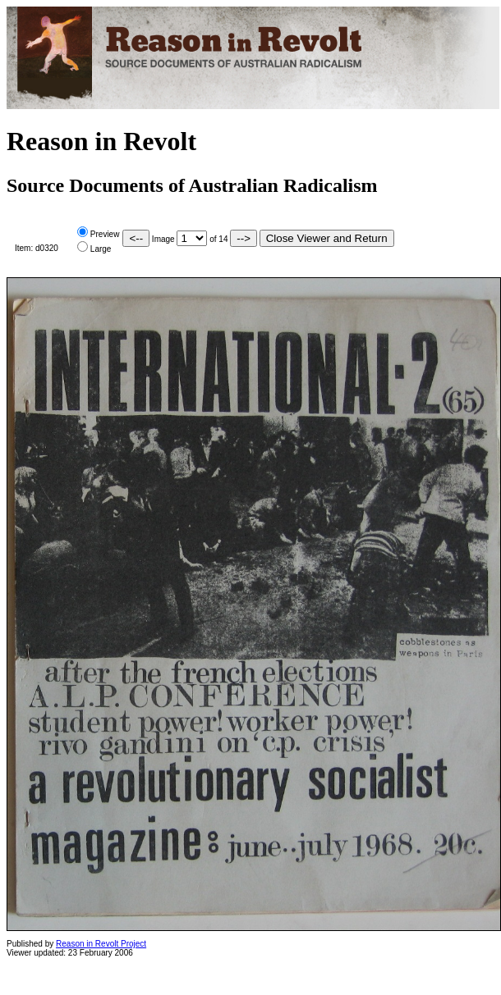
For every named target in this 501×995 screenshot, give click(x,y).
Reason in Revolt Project (101, 943)
